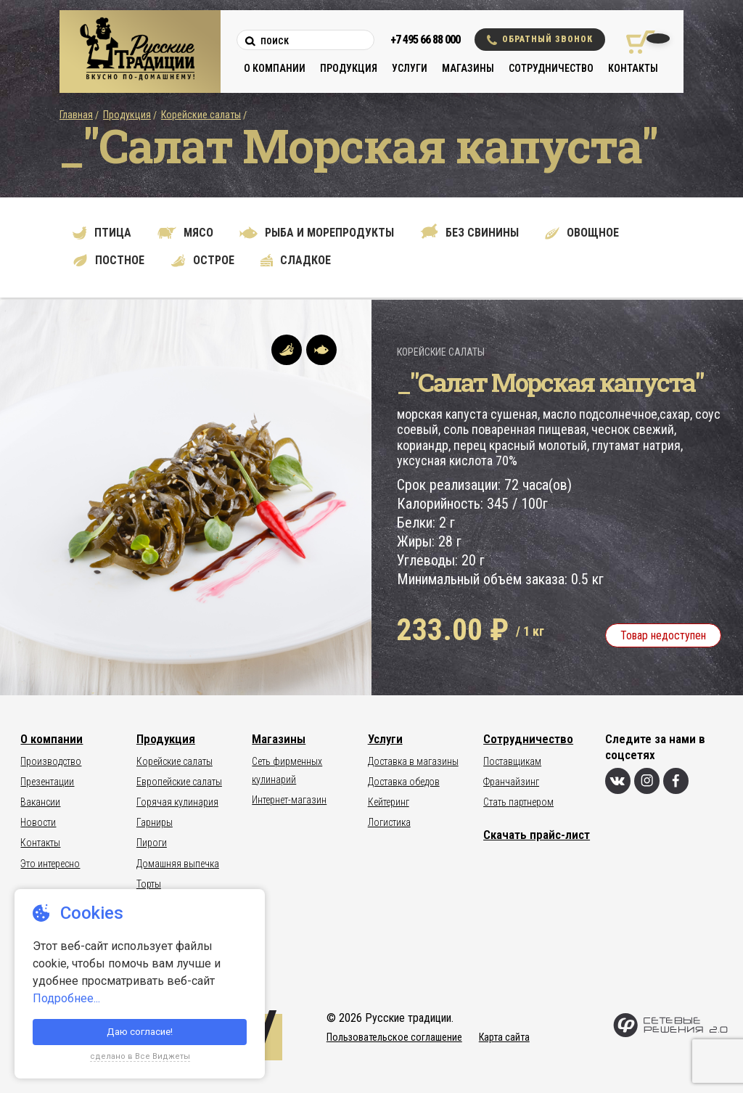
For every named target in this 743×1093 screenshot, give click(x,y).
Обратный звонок (540, 39)
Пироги (151, 842)
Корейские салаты (201, 114)
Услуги (409, 68)
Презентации (47, 781)
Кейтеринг (388, 802)
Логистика (389, 822)
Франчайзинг (511, 781)
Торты (148, 884)
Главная (76, 114)
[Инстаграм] (647, 781)
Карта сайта (504, 1037)
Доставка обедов (404, 781)
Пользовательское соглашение (394, 1037)
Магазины (468, 68)
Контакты (633, 68)
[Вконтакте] (618, 781)
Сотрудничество (551, 68)
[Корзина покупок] (635, 42)
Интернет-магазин (289, 800)
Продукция (348, 68)
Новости (38, 822)
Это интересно (50, 863)
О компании (274, 68)
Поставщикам (512, 761)
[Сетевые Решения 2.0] (670, 1034)
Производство (50, 761)
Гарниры (154, 822)
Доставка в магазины (413, 761)
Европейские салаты (179, 781)
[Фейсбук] (676, 781)
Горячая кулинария (177, 802)
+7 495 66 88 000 (425, 39)
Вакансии (40, 802)
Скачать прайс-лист (536, 834)
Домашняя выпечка (177, 863)
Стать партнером (518, 802)
